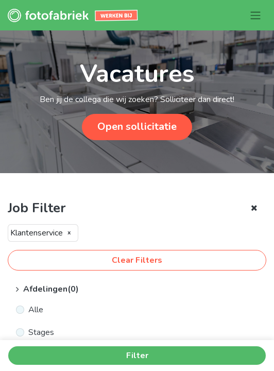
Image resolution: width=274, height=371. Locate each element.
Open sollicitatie (137, 126)
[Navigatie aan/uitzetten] (255, 15)
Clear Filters (137, 260)
